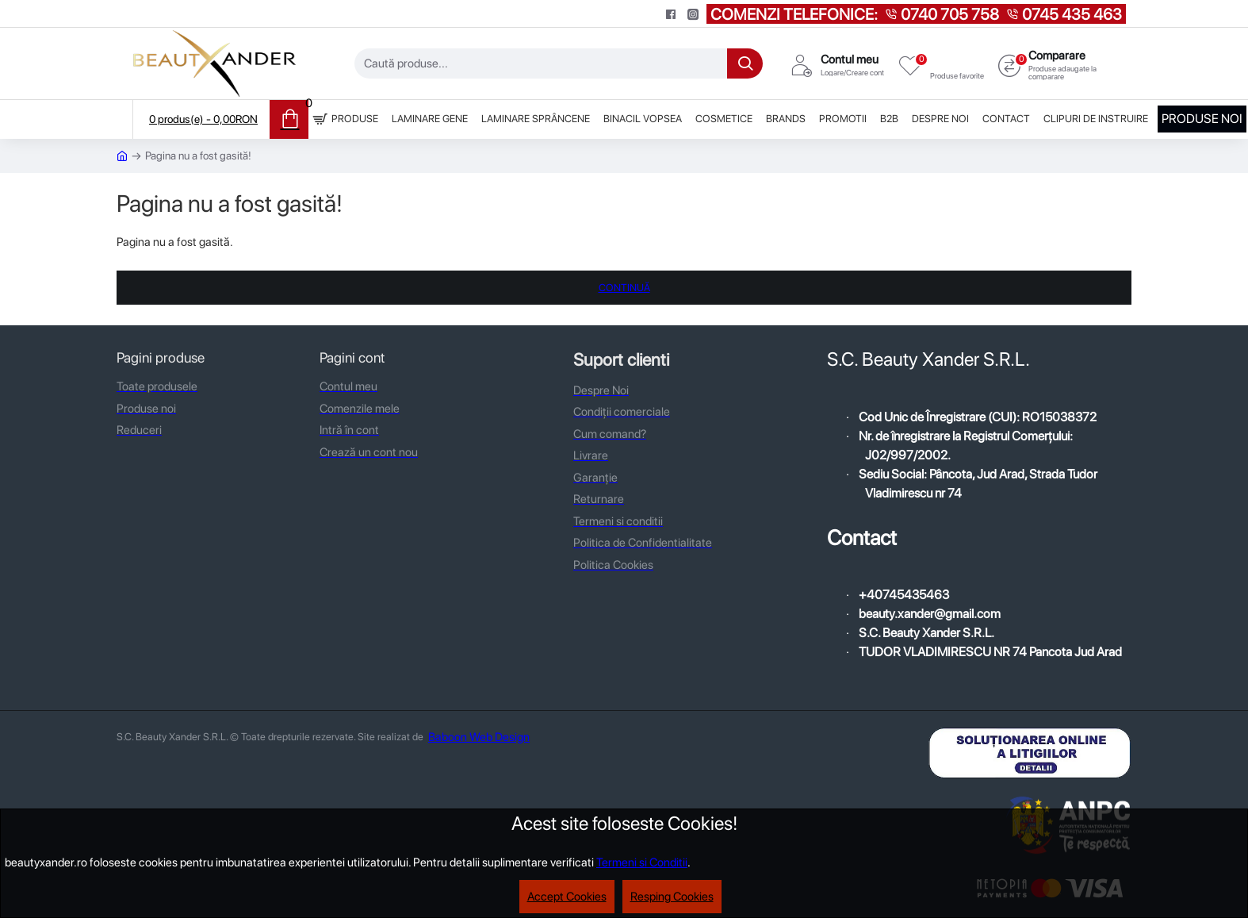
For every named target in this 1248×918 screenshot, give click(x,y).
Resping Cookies (672, 896)
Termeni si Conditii (641, 862)
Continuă (624, 288)
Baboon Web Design (479, 737)
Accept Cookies (567, 896)
